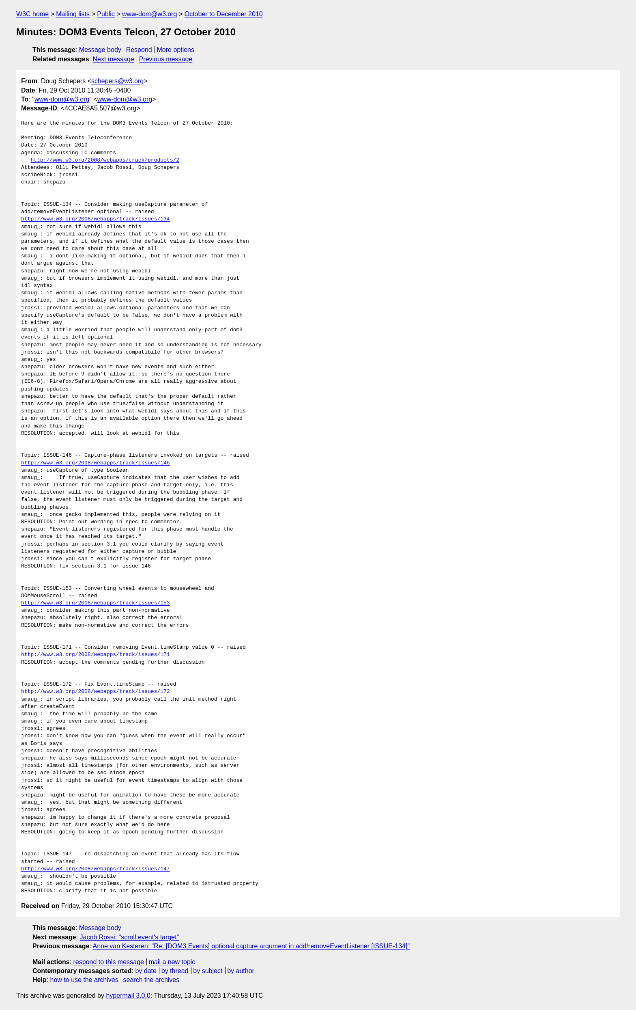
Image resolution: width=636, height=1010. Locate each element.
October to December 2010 (224, 14)
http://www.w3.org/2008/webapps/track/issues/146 (95, 463)
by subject (207, 970)
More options (176, 49)
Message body (100, 49)
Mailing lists (73, 14)
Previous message (166, 59)
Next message (113, 59)
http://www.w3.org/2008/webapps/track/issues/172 (95, 691)
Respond (139, 49)
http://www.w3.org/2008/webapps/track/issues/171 (95, 654)
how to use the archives (84, 979)
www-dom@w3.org (149, 14)
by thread (175, 970)
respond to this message (108, 961)
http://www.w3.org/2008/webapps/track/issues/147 (95, 869)
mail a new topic (172, 961)
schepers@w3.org (117, 81)
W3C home (32, 14)
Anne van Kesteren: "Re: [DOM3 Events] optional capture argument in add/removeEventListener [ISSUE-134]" (251, 946)
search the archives (151, 979)
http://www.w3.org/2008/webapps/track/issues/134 (95, 219)
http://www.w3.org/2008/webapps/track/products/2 (104, 160)
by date (145, 970)
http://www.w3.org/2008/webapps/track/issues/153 (95, 603)
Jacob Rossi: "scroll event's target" (129, 937)
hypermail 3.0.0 (128, 995)
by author (240, 970)
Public (106, 14)
